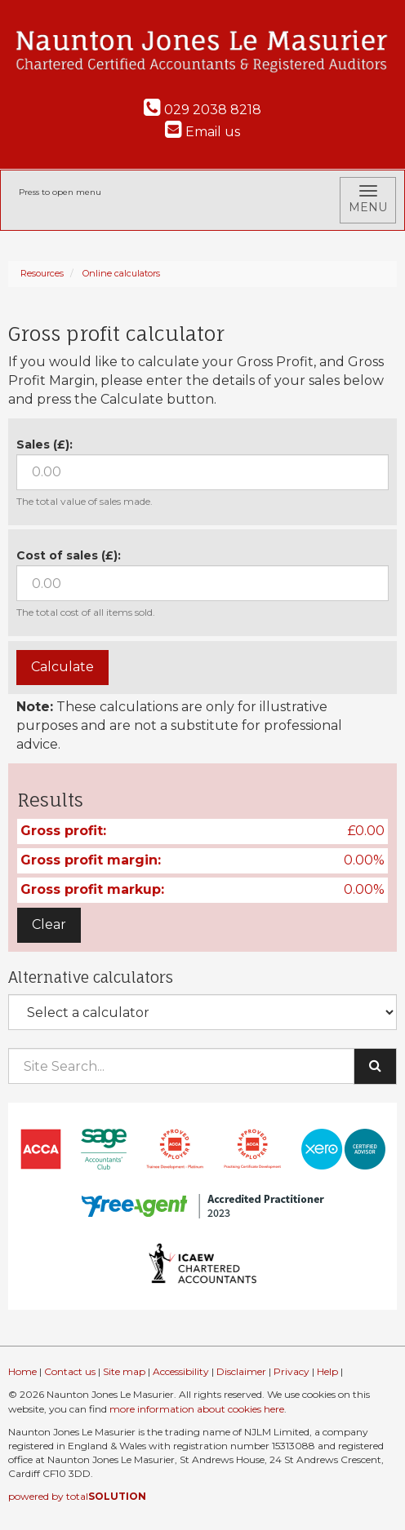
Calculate (62, 666)
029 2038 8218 (202, 109)
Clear (49, 924)
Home (22, 1371)
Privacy (291, 1371)
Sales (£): (44, 444)
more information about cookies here (196, 1409)
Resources (42, 273)
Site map (124, 1371)
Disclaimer (241, 1371)
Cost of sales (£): (68, 555)
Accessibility (181, 1371)
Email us (202, 131)
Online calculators (121, 273)
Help (327, 1371)
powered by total (77, 1496)
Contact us (70, 1371)
